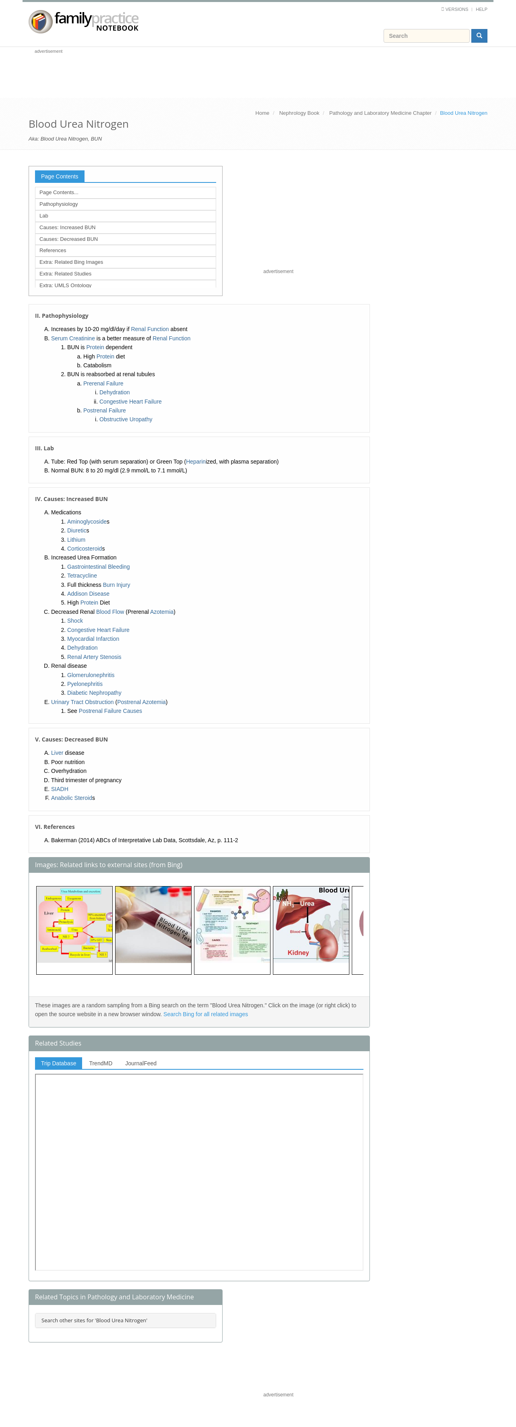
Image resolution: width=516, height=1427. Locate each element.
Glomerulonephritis (91, 675)
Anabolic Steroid (71, 798)
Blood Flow (110, 612)
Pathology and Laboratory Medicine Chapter (380, 113)
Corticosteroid (84, 548)
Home (263, 113)
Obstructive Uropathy (126, 419)
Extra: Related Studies (65, 274)
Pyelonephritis (85, 684)
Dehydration (114, 392)
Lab (43, 216)
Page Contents (59, 176)
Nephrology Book (299, 113)
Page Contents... (58, 192)
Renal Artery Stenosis (94, 657)
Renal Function (150, 329)
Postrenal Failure (104, 410)
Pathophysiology (58, 204)
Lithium (76, 539)
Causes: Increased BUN (67, 227)
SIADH (59, 789)
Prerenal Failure (103, 383)
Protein (95, 347)
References (52, 250)
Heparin (196, 461)
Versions (457, 9)
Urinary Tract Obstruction (82, 702)
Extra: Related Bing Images (71, 262)
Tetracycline (82, 575)
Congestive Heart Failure (130, 401)
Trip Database (58, 1063)
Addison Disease (88, 593)
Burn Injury (116, 585)
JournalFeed (141, 1063)
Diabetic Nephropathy (94, 693)
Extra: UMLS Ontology (65, 285)
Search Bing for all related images (205, 1014)
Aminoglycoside (87, 521)
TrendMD (100, 1063)
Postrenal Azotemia (141, 702)
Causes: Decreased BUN (68, 239)
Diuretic (76, 530)
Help (481, 9)
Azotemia (161, 612)
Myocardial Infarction (93, 639)
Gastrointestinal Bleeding (98, 566)
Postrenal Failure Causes (110, 711)
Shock (75, 620)
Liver (57, 753)
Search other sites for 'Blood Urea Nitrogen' (94, 1320)
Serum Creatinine (73, 338)
